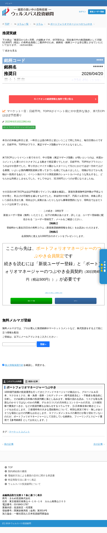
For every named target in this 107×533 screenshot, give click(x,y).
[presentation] (24, 361)
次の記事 (98, 450)
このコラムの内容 (14, 387)
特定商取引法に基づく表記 (22, 486)
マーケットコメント (19, 438)
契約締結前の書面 (17, 477)
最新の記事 (33, 387)
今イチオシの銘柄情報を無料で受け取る (53, 99)
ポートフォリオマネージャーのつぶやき (19, 127)
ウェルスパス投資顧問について (24, 490)
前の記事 (9, 450)
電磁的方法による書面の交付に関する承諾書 (31, 481)
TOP (10, 473)
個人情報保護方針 (14, 371)
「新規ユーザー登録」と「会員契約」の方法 (53, 291)
